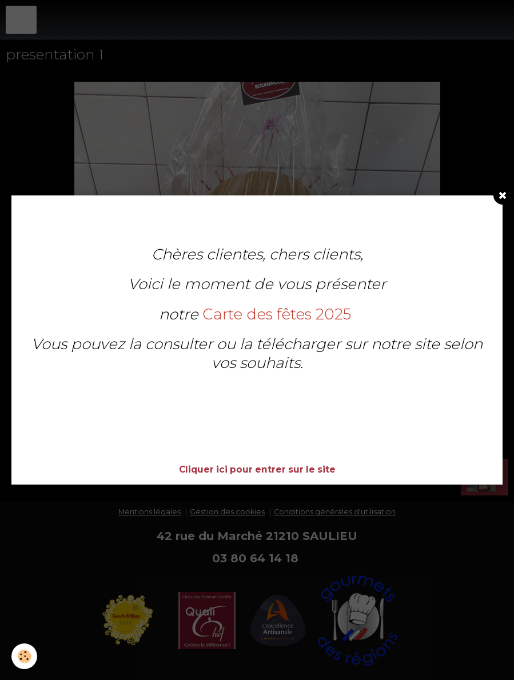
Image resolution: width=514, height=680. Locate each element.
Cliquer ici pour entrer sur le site (257, 469)
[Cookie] (24, 656)
